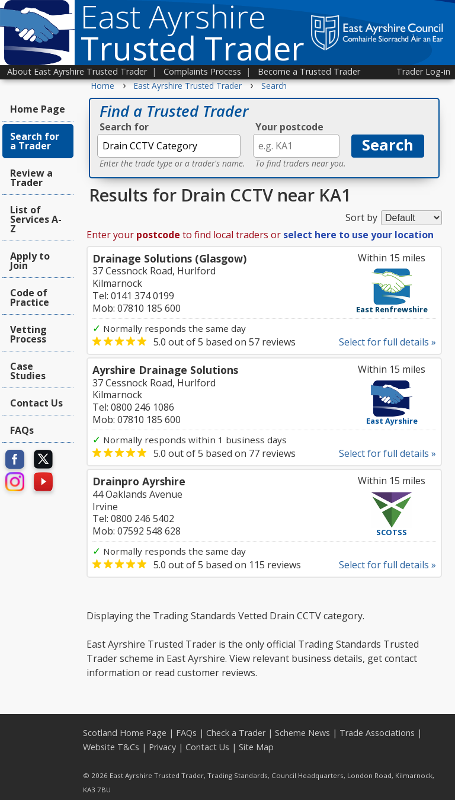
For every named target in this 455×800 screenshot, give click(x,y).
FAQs (22, 430)
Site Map (256, 747)
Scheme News (302, 732)
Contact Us (36, 402)
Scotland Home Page (124, 732)
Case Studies (28, 371)
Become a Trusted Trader (309, 71)
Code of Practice (29, 297)
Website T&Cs (111, 747)
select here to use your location (358, 234)
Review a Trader (31, 178)
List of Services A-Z (36, 219)
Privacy (162, 747)
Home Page (37, 109)
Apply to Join (30, 260)
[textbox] (169, 146)
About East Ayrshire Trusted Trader (77, 71)
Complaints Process (202, 71)
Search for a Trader (34, 141)
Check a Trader (235, 732)
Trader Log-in (423, 71)
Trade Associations (377, 732)
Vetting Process (28, 334)
